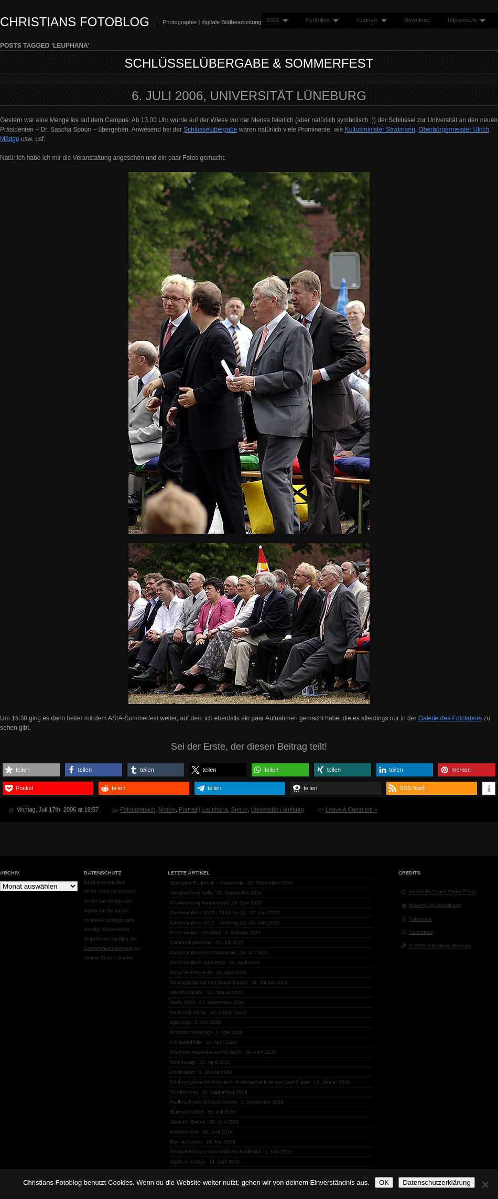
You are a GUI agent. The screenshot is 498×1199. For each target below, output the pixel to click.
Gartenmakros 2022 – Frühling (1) (208, 922)
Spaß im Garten (187, 1161)
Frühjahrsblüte (186, 1042)
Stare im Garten (187, 1122)
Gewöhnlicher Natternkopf (199, 902)
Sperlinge (180, 1022)
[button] (31, 769)
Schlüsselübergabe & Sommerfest (249, 63)
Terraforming (184, 1092)
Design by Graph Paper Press (442, 891)
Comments (421, 932)
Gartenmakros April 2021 (197, 962)
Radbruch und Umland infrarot (203, 1102)
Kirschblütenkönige (191, 1032)
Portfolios (319, 20)
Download (417, 20)
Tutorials (368, 20)
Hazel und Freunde (191, 972)
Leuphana (215, 809)
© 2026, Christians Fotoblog (440, 945)
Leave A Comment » (351, 809)
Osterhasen (183, 1062)
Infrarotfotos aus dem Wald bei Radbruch (216, 1151)
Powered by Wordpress (435, 905)
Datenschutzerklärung (108, 948)
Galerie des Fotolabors (450, 718)
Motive (167, 809)
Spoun (239, 809)
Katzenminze (184, 1132)
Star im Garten (186, 1141)
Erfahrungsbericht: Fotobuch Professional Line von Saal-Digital (240, 1082)
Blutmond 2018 (187, 1112)
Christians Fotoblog (74, 22)
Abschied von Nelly (191, 892)
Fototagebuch (137, 809)
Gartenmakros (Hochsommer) (203, 952)
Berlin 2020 (183, 1002)
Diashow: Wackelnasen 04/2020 (206, 1052)
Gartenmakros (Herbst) (195, 932)
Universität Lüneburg (278, 809)
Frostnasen (182, 1072)
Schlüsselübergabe (210, 129)
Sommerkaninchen (191, 942)
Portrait (188, 809)
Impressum (464, 20)
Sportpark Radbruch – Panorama (207, 882)
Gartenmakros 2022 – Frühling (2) (208, 912)
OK (384, 1182)
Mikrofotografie (186, 992)
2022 (275, 20)
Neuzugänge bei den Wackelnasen (208, 982)
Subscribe (420, 919)
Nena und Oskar (188, 1012)
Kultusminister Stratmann (380, 129)
